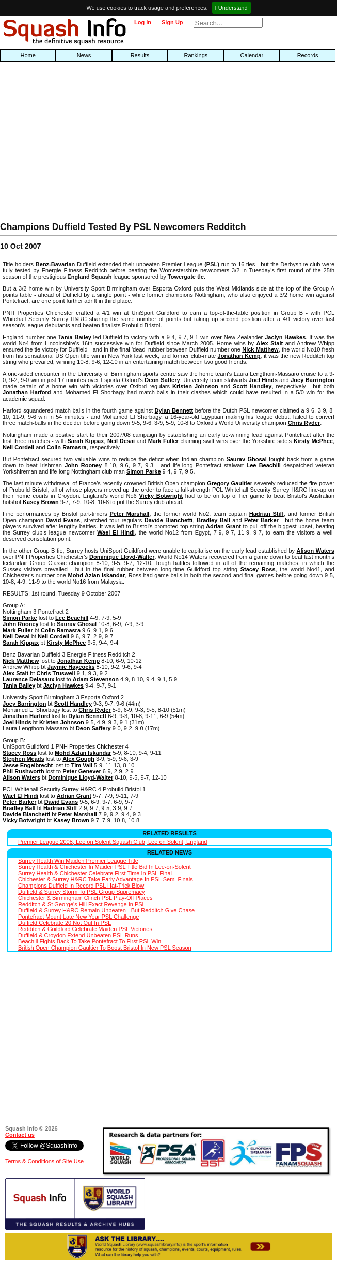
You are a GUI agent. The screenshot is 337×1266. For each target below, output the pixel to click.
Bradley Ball (213, 520)
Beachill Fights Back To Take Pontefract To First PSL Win (89, 941)
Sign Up (172, 22)
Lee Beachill (263, 465)
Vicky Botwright (161, 496)
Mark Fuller (163, 441)
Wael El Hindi (116, 532)
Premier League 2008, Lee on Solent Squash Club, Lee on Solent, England (112, 841)
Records (307, 55)
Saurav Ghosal (246, 459)
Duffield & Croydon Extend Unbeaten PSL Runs (78, 935)
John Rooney (83, 465)
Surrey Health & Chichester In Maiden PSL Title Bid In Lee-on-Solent (104, 867)
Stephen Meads (23, 759)
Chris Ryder (304, 423)
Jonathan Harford (27, 392)
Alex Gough (78, 759)
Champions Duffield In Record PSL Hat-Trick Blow (81, 885)
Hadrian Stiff (266, 514)
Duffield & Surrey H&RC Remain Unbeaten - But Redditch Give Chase (106, 910)
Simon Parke (143, 471)
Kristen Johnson (195, 386)
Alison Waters (315, 550)
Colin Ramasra (67, 447)
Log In (142, 22)
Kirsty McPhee (313, 441)
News (84, 55)
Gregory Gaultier (229, 483)
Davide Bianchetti (169, 520)
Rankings (195, 55)
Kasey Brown (41, 502)
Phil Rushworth (23, 771)
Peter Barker (261, 520)
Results (140, 55)
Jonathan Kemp (239, 356)
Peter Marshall (129, 514)
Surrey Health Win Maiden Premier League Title (78, 861)
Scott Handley (252, 386)
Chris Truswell (55, 673)
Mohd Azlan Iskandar (96, 575)
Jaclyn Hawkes (285, 337)
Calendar (251, 55)
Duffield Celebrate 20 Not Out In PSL (64, 923)
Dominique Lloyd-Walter (121, 557)
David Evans (62, 520)
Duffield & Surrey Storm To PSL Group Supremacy (81, 892)
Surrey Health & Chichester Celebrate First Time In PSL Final (95, 873)
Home (28, 55)
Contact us (20, 1135)
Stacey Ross (258, 569)
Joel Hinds (263, 380)
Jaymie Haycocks (71, 667)
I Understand (231, 8)
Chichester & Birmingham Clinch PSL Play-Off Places (85, 898)
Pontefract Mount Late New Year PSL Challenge (78, 916)
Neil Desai (121, 441)
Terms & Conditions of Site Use (44, 1161)
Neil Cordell (18, 447)
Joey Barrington (312, 380)
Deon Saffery (162, 380)
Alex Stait (269, 343)
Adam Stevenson (96, 679)
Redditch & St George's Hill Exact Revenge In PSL (82, 904)
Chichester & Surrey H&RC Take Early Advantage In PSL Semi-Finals (105, 879)
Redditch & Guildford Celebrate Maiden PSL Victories (85, 929)
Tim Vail (81, 765)
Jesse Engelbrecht (28, 765)
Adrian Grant (223, 526)
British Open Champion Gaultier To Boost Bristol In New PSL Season (104, 947)
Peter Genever (81, 771)
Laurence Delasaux (28, 679)
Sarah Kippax (86, 441)
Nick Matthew (260, 349)
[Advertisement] (108, 144)
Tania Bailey (74, 337)
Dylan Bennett (174, 410)
